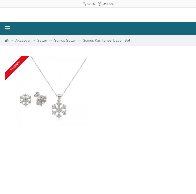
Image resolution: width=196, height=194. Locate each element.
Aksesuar (23, 40)
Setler (42, 40)
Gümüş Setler (65, 40)
